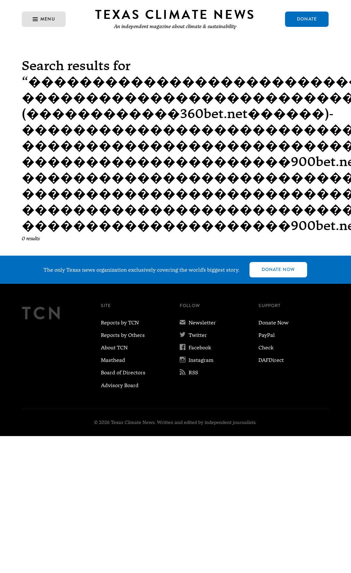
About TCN (114, 347)
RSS (189, 372)
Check (265, 347)
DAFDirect (271, 360)
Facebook (195, 347)
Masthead (113, 360)
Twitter (193, 335)
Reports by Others (123, 335)
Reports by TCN (120, 322)
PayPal (266, 335)
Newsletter (198, 322)
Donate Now (278, 269)
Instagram (197, 360)
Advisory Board (120, 385)
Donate (307, 19)
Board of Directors (123, 372)
